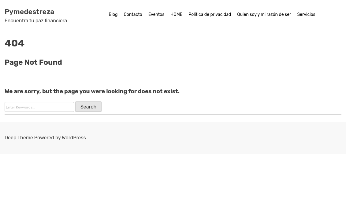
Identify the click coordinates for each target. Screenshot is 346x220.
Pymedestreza (29, 11)
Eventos (156, 14)
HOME (176, 14)
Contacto (133, 14)
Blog (113, 14)
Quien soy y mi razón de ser (264, 14)
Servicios (306, 14)
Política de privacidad (209, 14)
